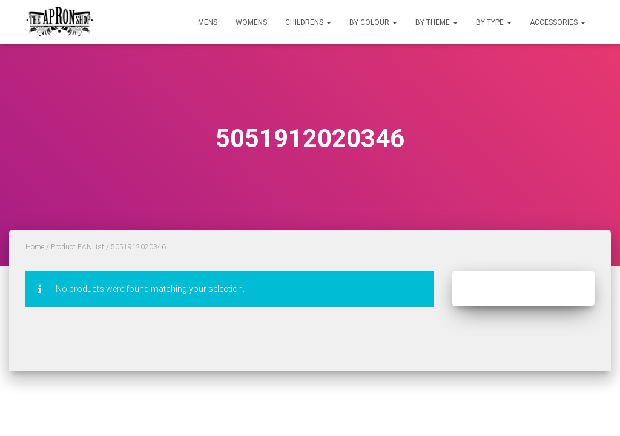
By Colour (373, 22)
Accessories (557, 22)
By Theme (436, 22)
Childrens (308, 22)
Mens (207, 22)
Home (34, 247)
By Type (494, 22)
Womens (251, 22)
